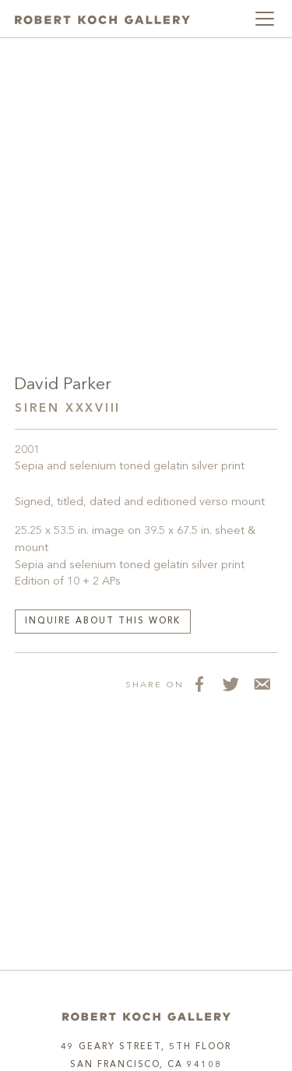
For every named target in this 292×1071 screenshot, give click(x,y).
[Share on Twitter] (230, 684)
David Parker (62, 385)
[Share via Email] (261, 684)
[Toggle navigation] (264, 18)
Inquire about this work (103, 621)
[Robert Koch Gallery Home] (102, 18)
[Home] (146, 1017)
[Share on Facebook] (199, 684)
